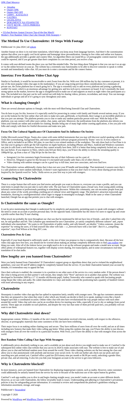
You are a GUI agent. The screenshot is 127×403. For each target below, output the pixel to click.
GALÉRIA (12, 17)
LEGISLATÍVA (14, 20)
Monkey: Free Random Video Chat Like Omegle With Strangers (30, 35)
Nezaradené (20, 390)
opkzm (33, 47)
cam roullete (113, 242)
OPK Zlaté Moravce (10, 2)
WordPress (17, 399)
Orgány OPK (13, 9)
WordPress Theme (34, 399)
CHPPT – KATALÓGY (17, 15)
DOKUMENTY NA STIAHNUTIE (23, 22)
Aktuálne (11, 7)
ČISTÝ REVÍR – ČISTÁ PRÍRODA (23, 25)
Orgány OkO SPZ (15, 12)
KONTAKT (12, 27)
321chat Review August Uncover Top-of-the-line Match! (28, 32)
